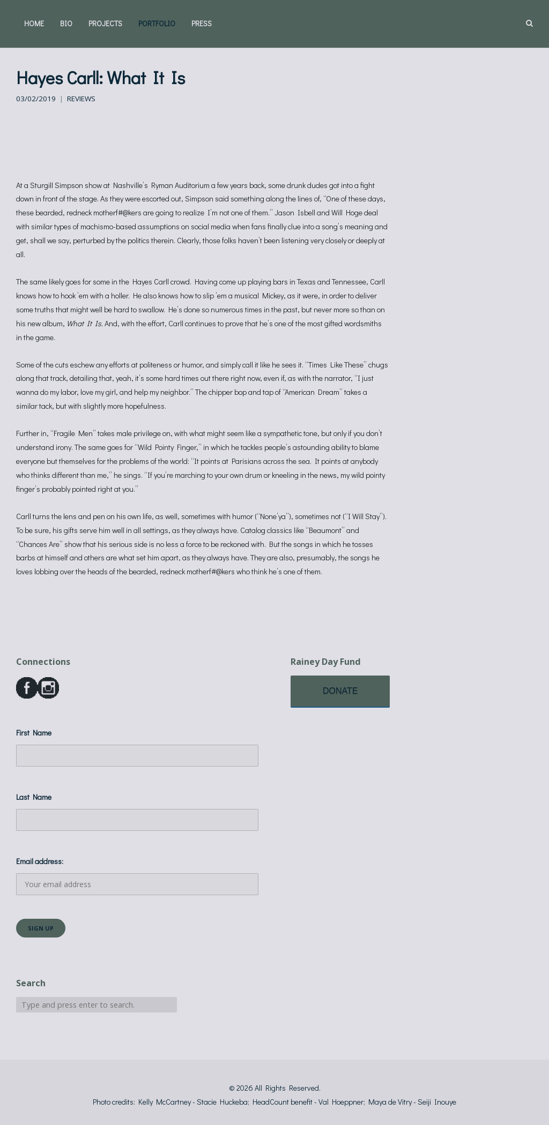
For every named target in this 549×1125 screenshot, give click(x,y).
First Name (33, 733)
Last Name (33, 797)
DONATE (340, 690)
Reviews (81, 98)
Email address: (137, 875)
